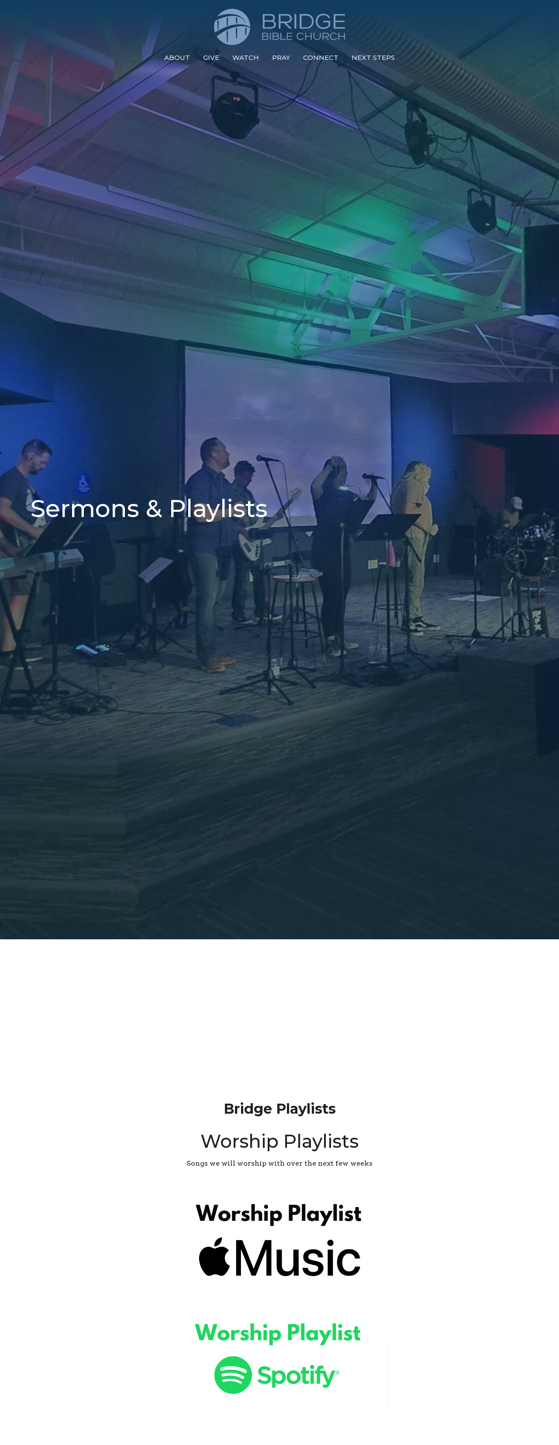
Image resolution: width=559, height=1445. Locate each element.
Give (211, 57)
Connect (320, 57)
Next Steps (373, 57)
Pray (281, 57)
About (177, 57)
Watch (245, 57)
